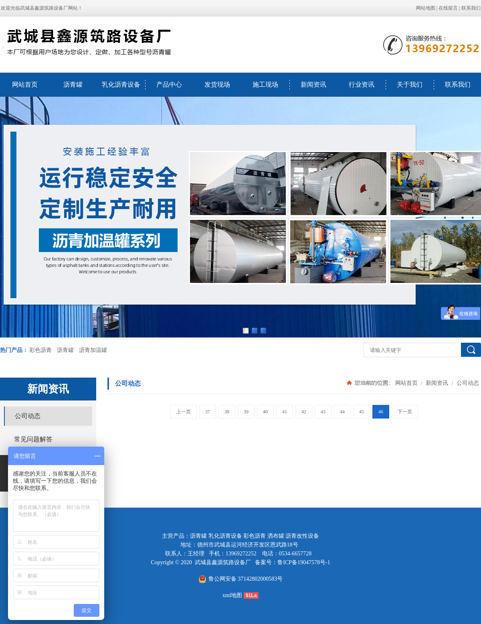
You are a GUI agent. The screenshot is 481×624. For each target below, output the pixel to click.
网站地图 (425, 8)
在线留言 (448, 8)
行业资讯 (361, 84)
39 (246, 412)
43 (323, 412)
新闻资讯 (313, 84)
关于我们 (409, 84)
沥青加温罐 (93, 350)
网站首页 (25, 84)
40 (265, 412)
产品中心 (169, 84)
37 (207, 412)
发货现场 (217, 84)
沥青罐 (73, 84)
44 (342, 412)
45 (361, 412)
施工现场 (265, 84)
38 (226, 412)
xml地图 (232, 595)
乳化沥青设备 (121, 84)
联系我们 (471, 8)
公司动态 (467, 383)
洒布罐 (275, 536)
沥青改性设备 (302, 536)
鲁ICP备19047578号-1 (303, 562)
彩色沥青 (40, 350)
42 (303, 412)
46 (380, 412)
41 (284, 412)
